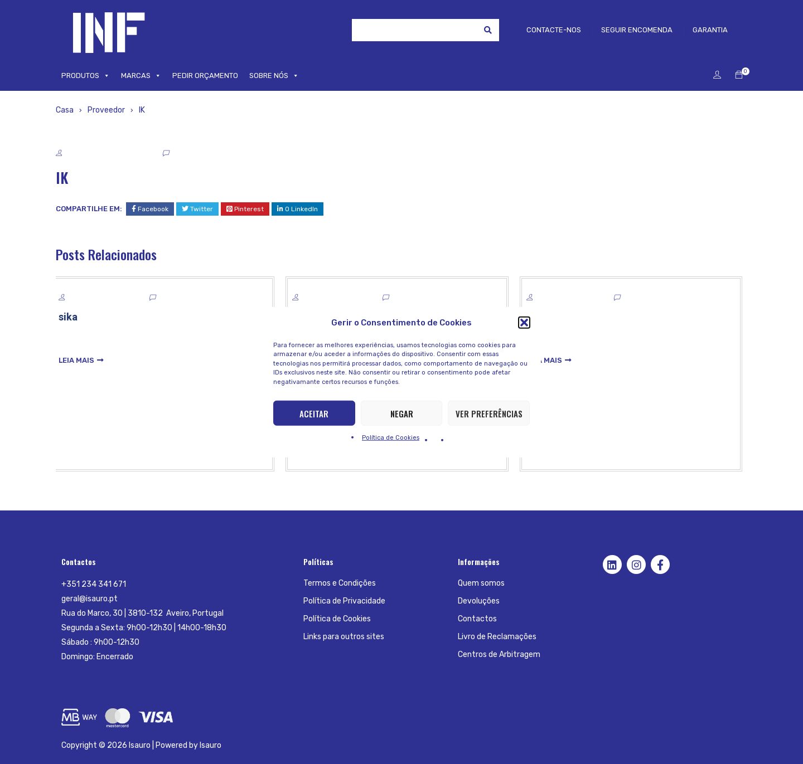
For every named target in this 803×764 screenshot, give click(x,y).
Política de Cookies (390, 437)
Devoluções (479, 601)
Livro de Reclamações (497, 636)
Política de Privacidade (344, 601)
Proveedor (106, 110)
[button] (524, 322)
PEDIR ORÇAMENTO (205, 75)
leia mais (81, 360)
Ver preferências (489, 413)
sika (72, 317)
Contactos (477, 619)
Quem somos (481, 583)
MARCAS (141, 76)
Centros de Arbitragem (499, 654)
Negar (401, 413)
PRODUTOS (85, 76)
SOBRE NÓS (274, 76)
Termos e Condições (339, 583)
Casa (65, 110)
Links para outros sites (343, 636)
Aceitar (313, 413)
